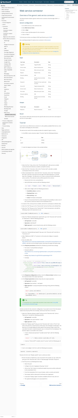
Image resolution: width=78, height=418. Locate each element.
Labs (33, 2)
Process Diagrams (6, 22)
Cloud (29, 2)
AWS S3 (6, 46)
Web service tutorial (9, 116)
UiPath (5, 104)
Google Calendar (8, 60)
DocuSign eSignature (9, 52)
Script (5, 97)
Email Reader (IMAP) (8, 56)
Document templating (9, 54)
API (2, 139)
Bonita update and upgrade (8, 149)
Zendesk (6, 118)
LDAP (5, 71)
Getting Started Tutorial (7, 13)
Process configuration (7, 120)
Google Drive (7, 62)
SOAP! (50, 37)
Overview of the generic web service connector (71, 11)
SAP (5, 91)
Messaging (6, 73)
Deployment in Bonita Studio (7, 123)
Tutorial (67, 18)
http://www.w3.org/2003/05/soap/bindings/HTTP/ (40, 255)
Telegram (6, 99)
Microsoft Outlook (8, 77)
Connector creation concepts (7, 31)
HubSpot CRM (7, 64)
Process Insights (38, 2)
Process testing (6, 126)
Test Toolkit (46, 2)
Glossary (4, 153)
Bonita (20, 2)
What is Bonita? (5, 9)
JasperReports (7, 66)
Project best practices (7, 15)
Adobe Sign (6, 40)
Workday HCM (7, 108)
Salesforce (6, 89)
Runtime (4, 145)
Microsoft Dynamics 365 (9, 75)
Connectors (5, 26)
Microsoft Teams (8, 79)
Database (6, 50)
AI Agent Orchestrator (9, 44)
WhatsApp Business (8, 106)
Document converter (9, 83)
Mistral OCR (7, 81)
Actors (3, 24)
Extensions (4, 136)
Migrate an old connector (9, 36)
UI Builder (52, 2)
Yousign (6, 110)
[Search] (69, 2)
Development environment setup (8, 18)
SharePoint (6, 95)
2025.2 (68, 5)
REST (5, 87)
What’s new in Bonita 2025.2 (8, 7)
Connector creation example (7, 34)
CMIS (5, 48)
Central (25, 2)
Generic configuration (70, 12)
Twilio (5, 101)
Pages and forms (5, 130)
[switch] (76, 2)
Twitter (5, 103)
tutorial (48, 40)
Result (67, 17)
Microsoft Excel (7, 58)
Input (67, 14)
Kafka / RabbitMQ (8, 70)
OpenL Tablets (7, 85)
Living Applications (6, 132)
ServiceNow (7, 93)
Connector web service (10, 114)
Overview (5, 28)
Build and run (5, 134)
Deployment (4, 143)
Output (67, 15)
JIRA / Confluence (8, 68)
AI (4, 42)
